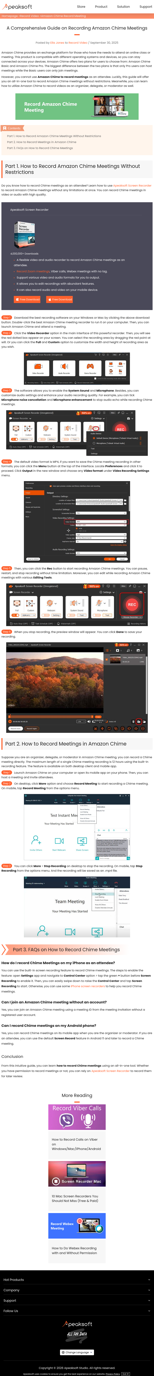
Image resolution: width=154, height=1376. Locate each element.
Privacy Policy (113, 1373)
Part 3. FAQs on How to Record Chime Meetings (40, 148)
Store (81, 6)
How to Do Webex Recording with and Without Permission (74, 1250)
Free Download (29, 299)
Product (101, 6)
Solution (123, 6)
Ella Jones (57, 43)
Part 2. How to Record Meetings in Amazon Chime (41, 142)
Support (146, 6)
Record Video (29, 16)
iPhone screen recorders (88, 986)
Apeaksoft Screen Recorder (132, 186)
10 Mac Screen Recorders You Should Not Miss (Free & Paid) (75, 1198)
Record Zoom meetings (33, 271)
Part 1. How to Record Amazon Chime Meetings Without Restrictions (54, 136)
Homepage (10, 16)
